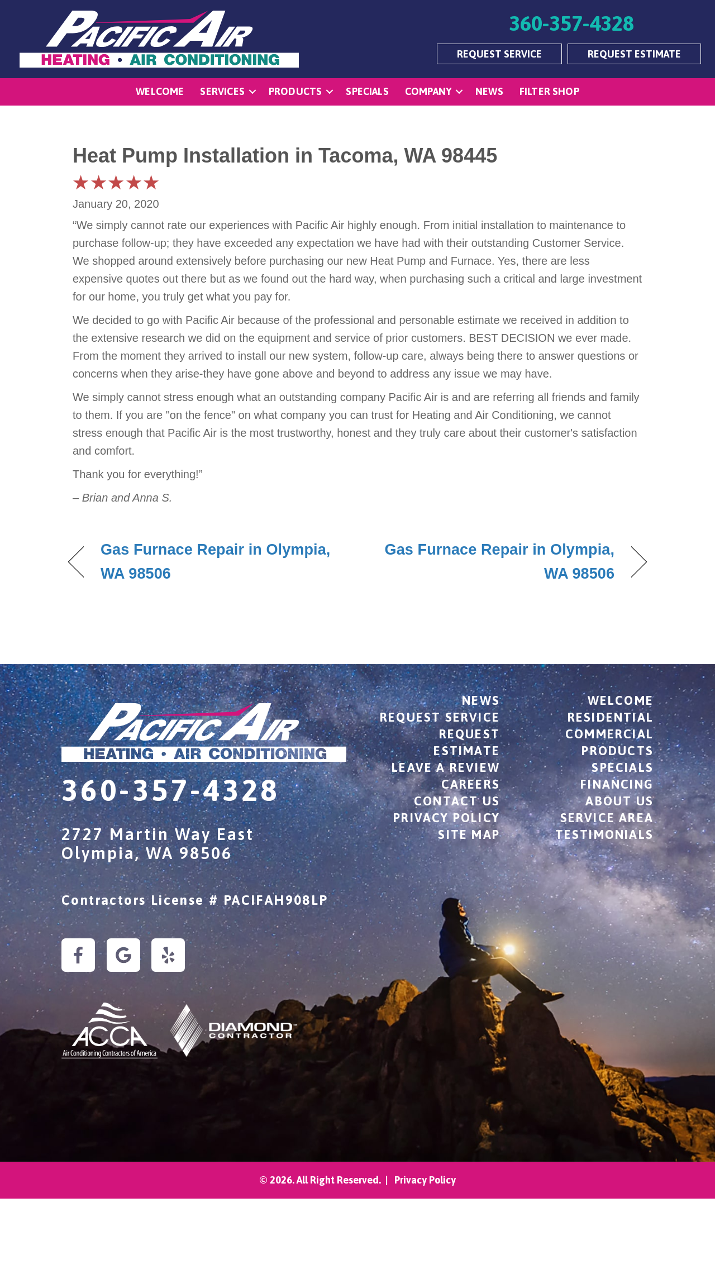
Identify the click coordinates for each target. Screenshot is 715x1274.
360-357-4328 (170, 790)
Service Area (607, 817)
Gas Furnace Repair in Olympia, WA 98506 (215, 561)
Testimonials (604, 834)
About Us (619, 801)
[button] (252, 92)
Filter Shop (549, 91)
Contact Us (457, 801)
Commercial (609, 734)
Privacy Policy (446, 817)
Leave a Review (446, 767)
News (489, 91)
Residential (611, 717)
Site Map (469, 834)
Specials (367, 91)
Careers (470, 784)
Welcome (160, 91)
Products (295, 91)
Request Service (440, 717)
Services (222, 91)
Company (428, 91)
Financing (617, 784)
